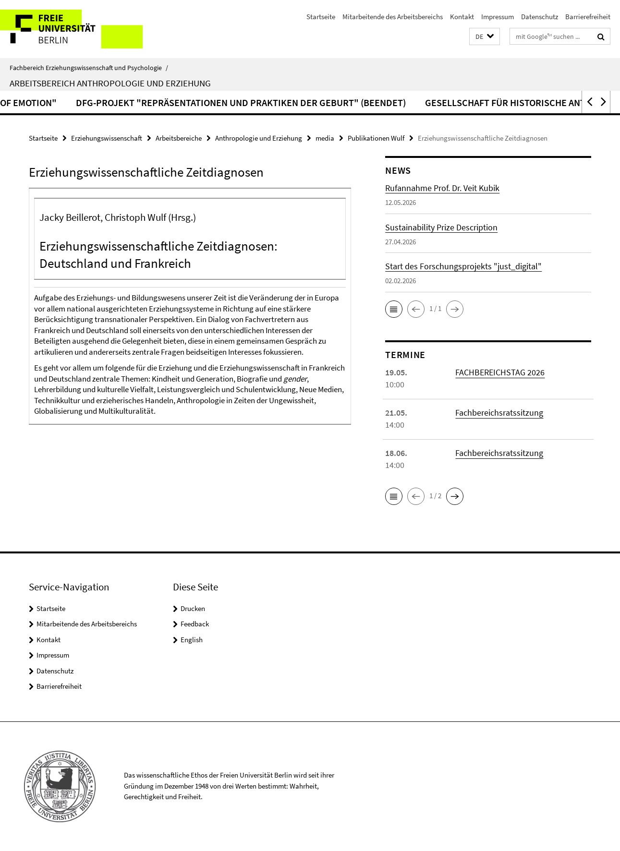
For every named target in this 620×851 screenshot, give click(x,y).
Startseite (320, 16)
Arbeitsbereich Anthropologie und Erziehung (110, 83)
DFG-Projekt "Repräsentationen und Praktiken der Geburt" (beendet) (339, 102)
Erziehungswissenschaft (106, 138)
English (192, 639)
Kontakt (462, 16)
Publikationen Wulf (376, 138)
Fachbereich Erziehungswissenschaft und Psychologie (89, 67)
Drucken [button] (193, 608)
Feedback (195, 623)
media (325, 138)
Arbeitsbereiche (179, 138)
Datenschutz (539, 16)
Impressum (497, 16)
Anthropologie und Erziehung (258, 138)
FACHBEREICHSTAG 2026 (500, 372)
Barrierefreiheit (587, 16)
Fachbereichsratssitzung (499, 412)
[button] (484, 37)
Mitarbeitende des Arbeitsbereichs (392, 16)
